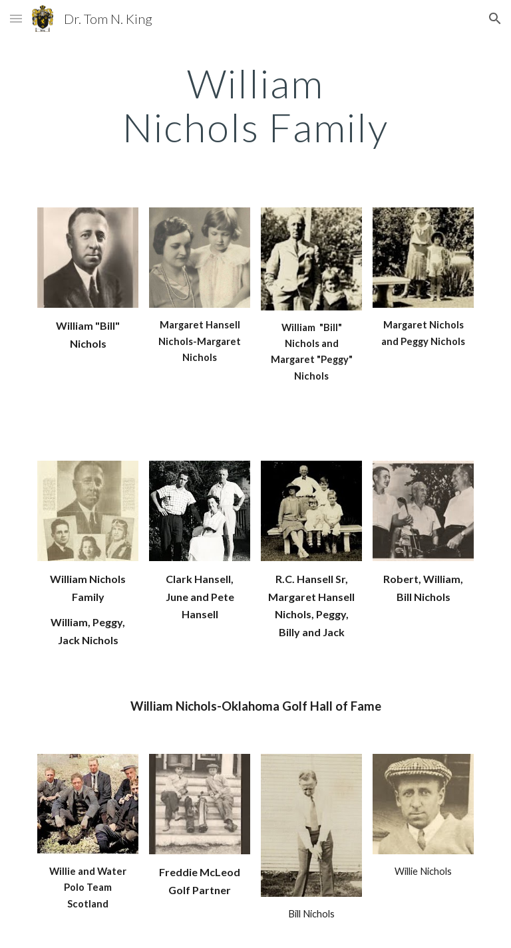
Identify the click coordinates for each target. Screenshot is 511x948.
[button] (16, 18)
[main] (255, 105)
